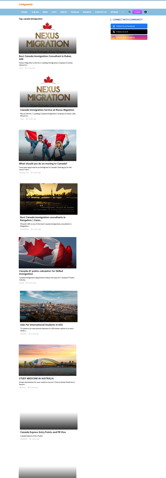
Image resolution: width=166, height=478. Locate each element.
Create (137, 14)
